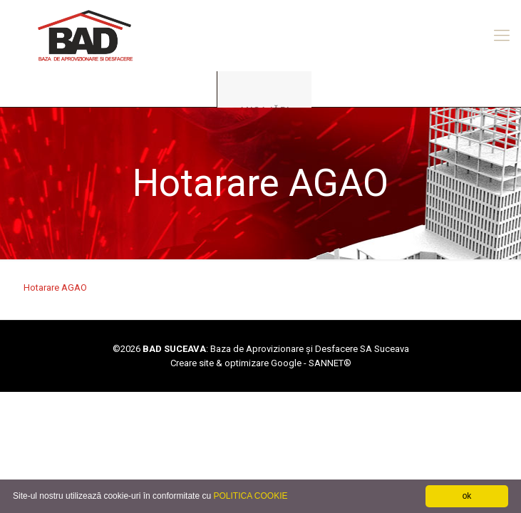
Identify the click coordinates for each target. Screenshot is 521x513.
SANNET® (330, 363)
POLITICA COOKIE (250, 496)
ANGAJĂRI (264, 110)
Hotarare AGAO (55, 287)
